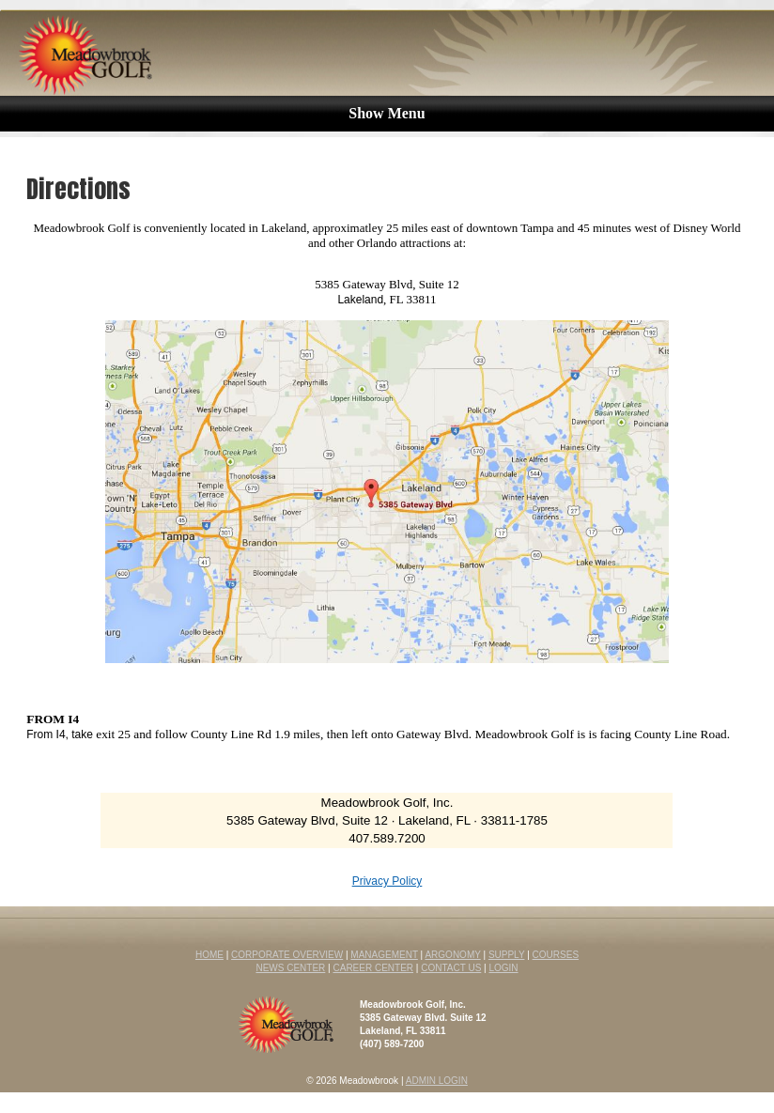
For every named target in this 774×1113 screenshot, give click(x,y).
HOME (209, 955)
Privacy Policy (387, 881)
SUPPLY (506, 955)
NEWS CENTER (290, 968)
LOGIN (503, 968)
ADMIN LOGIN (437, 1080)
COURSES (556, 955)
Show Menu (386, 113)
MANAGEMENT (384, 955)
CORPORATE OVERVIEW (287, 955)
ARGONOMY (452, 955)
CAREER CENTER (373, 968)
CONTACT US (451, 968)
